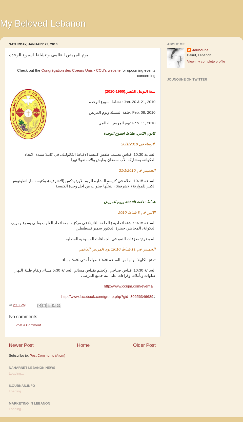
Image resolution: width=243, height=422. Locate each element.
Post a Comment (28, 325)
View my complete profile (206, 61)
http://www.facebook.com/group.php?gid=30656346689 (107, 297)
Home (83, 345)
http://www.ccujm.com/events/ (128, 286)
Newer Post (21, 345)
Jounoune (200, 50)
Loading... (16, 373)
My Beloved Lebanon (43, 23)
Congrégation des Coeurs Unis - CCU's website (80, 70)
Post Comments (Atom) (47, 355)
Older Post (144, 345)
